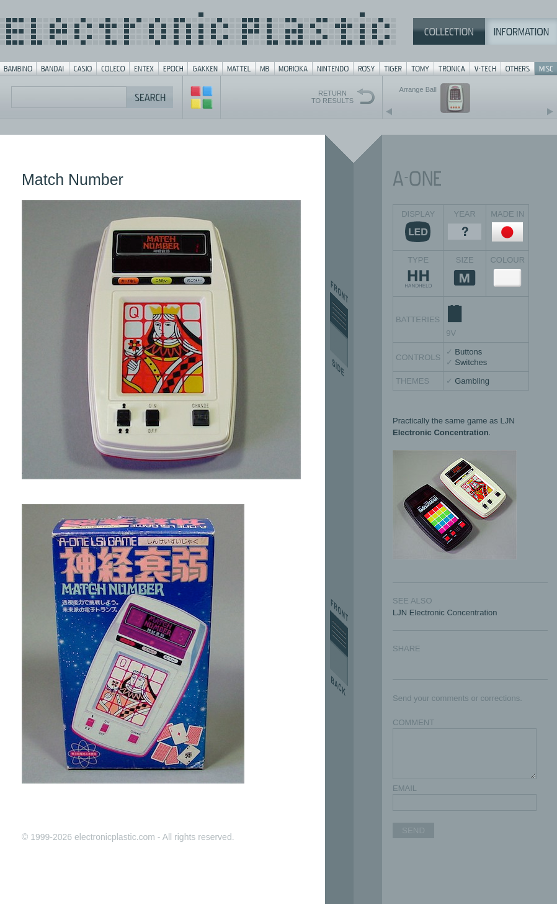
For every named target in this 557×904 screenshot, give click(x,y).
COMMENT (413, 722)
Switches (471, 362)
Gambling (472, 381)
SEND (413, 830)
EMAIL (405, 788)
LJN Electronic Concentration (445, 612)
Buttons (468, 351)
